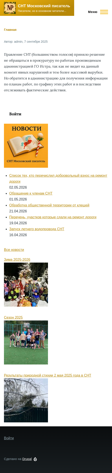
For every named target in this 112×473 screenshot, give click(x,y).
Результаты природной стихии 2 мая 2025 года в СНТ (47, 375)
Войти (15, 113)
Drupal (27, 459)
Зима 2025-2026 (17, 259)
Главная (10, 29)
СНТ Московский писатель (44, 6)
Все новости (14, 250)
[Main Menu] (96, 12)
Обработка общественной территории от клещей (49, 205)
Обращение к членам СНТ (30, 193)
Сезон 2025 (13, 317)
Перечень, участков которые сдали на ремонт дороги (52, 217)
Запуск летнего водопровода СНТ (36, 229)
